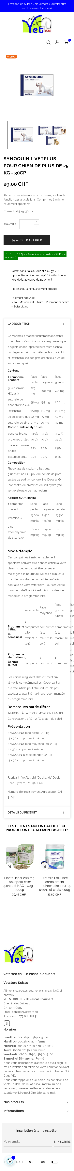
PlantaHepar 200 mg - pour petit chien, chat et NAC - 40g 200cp (19, 884)
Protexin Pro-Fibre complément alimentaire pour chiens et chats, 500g (54, 884)
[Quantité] (26, 224)
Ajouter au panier (27, 240)
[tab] (37, 323)
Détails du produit (22, 812)
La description (19, 323)
